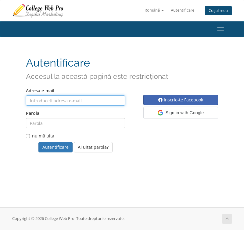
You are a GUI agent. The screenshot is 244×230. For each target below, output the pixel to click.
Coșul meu (218, 10)
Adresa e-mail (40, 90)
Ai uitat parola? (93, 147)
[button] (180, 113)
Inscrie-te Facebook (180, 100)
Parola (32, 113)
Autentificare (182, 10)
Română (154, 10)
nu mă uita (40, 136)
